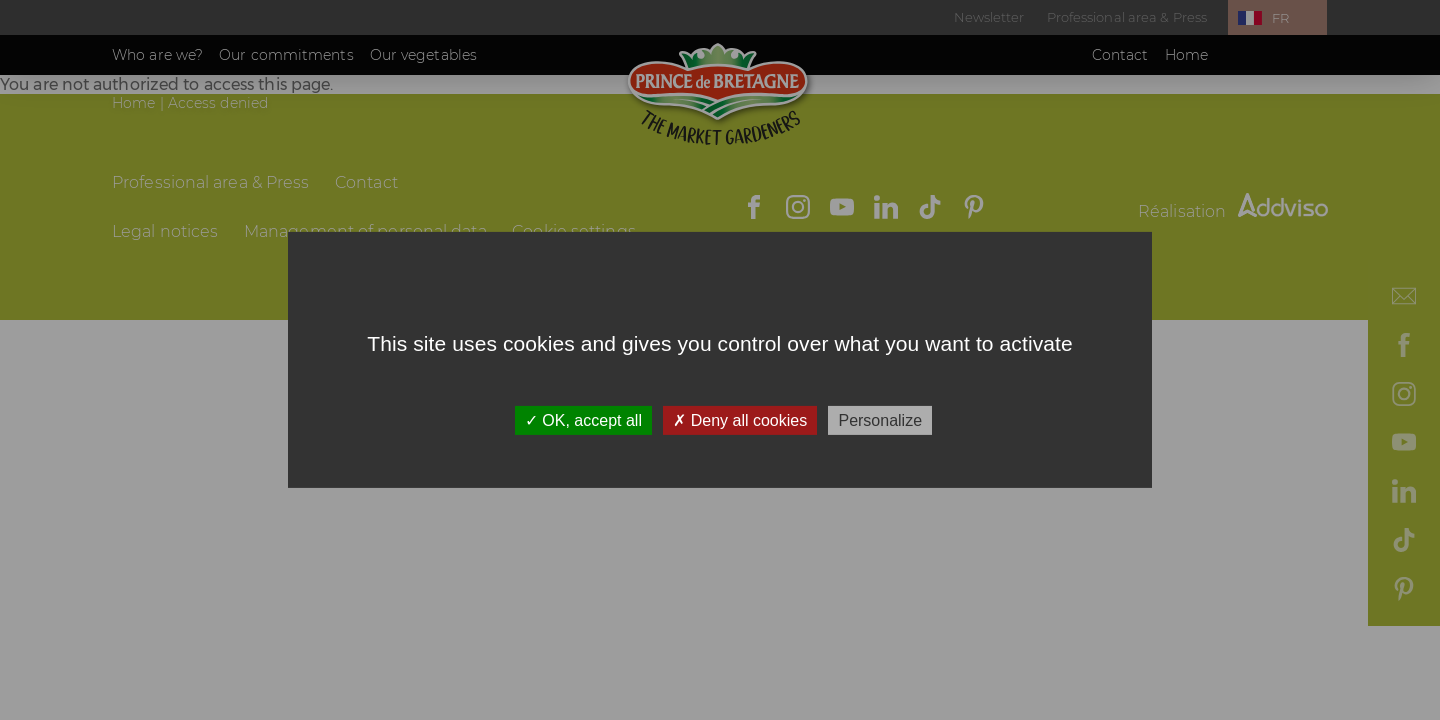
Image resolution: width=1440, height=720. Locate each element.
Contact (1120, 55)
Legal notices (165, 231)
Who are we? (157, 55)
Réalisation (1233, 211)
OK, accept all (583, 420)
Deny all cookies (740, 420)
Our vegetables (423, 55)
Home (1186, 55)
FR (1280, 18)
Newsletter (989, 17)
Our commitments (286, 55)
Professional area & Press (1127, 17)
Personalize (880, 420)
